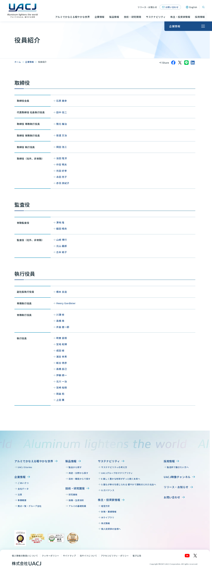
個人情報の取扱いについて (25, 555)
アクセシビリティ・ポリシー (115, 555)
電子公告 (137, 555)
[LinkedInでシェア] (193, 62)
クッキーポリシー (50, 555)
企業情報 (29, 61)
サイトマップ (69, 555)
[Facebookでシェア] (173, 62)
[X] (195, 555)
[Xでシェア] (179, 62)
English (193, 7)
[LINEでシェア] (186, 62)
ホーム (17, 61)
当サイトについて (88, 555)
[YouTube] (187, 555)
